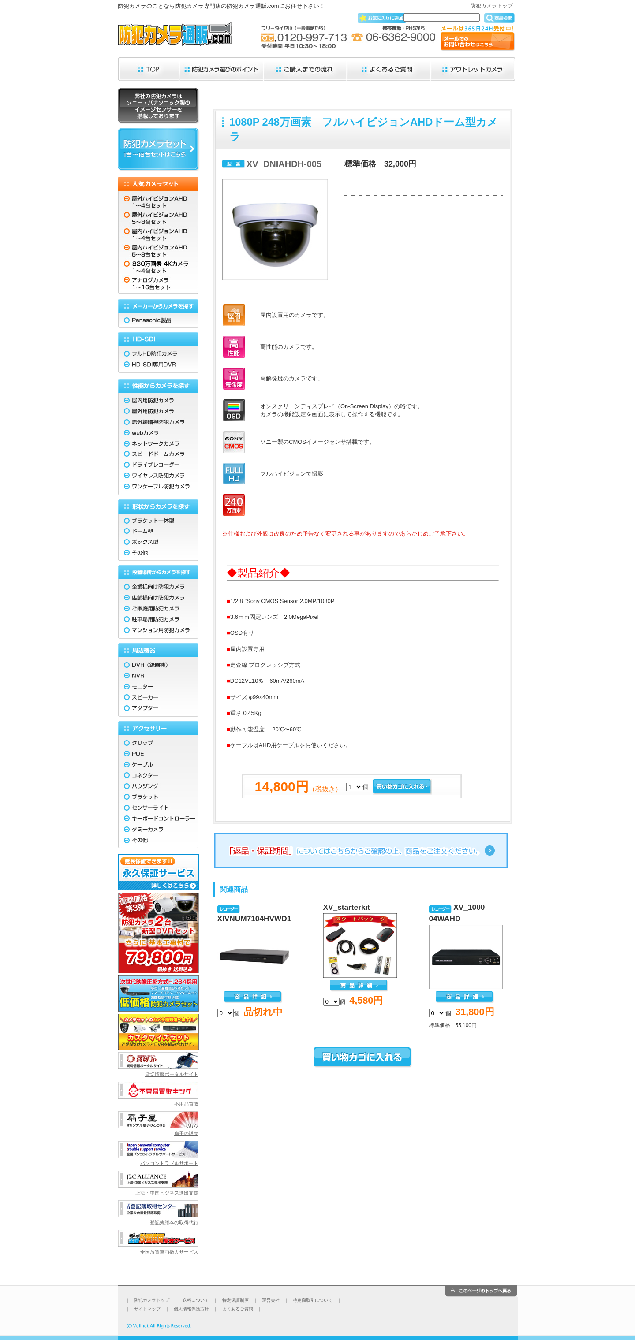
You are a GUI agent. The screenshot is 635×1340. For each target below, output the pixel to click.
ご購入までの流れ (305, 69)
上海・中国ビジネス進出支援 (166, 1192)
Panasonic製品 (158, 320)
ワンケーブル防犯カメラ (158, 488)
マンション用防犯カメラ (158, 632)
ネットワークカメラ (158, 442)
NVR (158, 675)
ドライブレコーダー (158, 464)
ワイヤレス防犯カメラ (158, 475)
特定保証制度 (235, 1300)
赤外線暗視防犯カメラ (158, 420)
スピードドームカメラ (158, 453)
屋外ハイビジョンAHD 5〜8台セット (158, 217)
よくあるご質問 (389, 69)
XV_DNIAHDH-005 (284, 164)
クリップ (158, 741)
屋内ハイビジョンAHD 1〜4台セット (158, 235)
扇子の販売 (186, 1133)
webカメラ (158, 431)
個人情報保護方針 (191, 1308)
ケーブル (158, 764)
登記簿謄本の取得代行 (174, 1222)
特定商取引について (312, 1300)
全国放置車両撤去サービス (169, 1251)
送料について (196, 1300)
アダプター (158, 710)
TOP (149, 69)
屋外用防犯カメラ (158, 409)
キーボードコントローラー (158, 820)
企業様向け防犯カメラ (158, 585)
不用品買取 (186, 1103)
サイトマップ (147, 1308)
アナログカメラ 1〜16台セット (158, 284)
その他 (158, 554)
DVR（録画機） (158, 663)
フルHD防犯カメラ (158, 352)
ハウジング (158, 787)
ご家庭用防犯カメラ (158, 608)
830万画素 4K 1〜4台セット (158, 267)
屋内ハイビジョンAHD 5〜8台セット (158, 251)
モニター (158, 686)
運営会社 (271, 1300)
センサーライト (158, 809)
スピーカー (158, 698)
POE (158, 753)
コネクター (158, 776)
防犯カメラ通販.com (175, 36)
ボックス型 (158, 541)
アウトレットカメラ (473, 69)
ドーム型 (158, 530)
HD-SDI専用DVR (158, 366)
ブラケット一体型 (158, 519)
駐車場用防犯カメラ (158, 619)
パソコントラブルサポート (169, 1163)
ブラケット (158, 798)
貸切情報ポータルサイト (171, 1074)
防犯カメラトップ (492, 6)
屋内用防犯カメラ (158, 398)
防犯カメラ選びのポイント (222, 69)
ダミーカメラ (158, 831)
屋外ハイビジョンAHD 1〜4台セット (158, 199)
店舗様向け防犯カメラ (158, 597)
